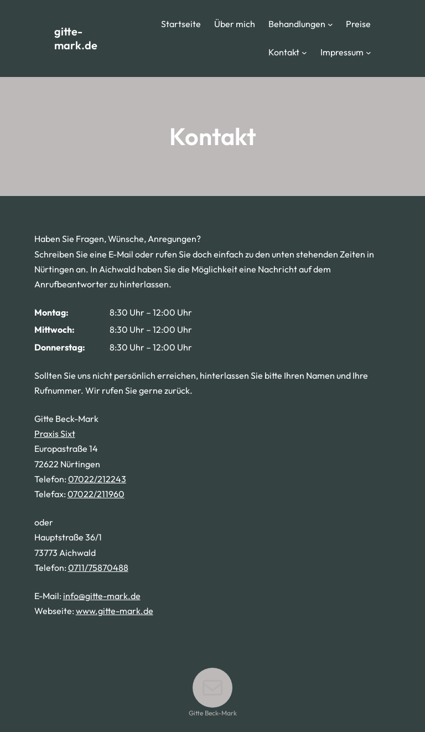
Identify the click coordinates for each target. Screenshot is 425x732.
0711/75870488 (98, 567)
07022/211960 (96, 493)
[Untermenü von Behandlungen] (330, 24)
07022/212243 (97, 478)
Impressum (342, 52)
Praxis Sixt (54, 433)
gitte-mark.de (75, 38)
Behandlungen (296, 23)
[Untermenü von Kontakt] (304, 52)
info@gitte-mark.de (102, 595)
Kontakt (283, 52)
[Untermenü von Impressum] (368, 52)
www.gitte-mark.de (114, 610)
